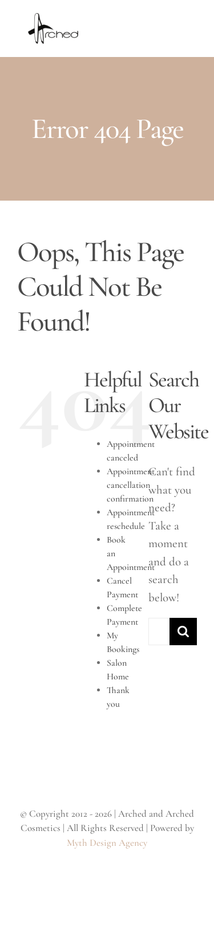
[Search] (183, 631)
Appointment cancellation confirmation (131, 485)
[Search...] (158, 631)
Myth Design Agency (107, 843)
